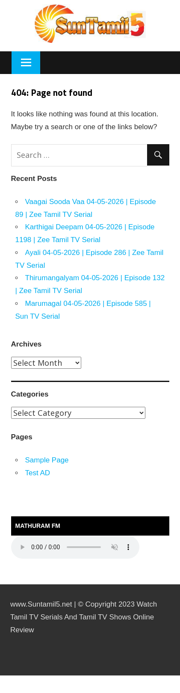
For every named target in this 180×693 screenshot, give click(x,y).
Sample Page (47, 460)
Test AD (37, 473)
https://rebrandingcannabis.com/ (4, 675)
